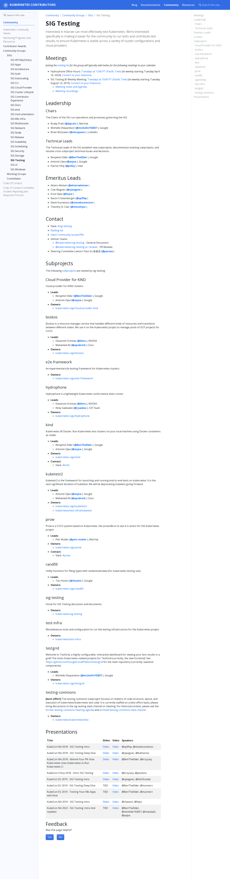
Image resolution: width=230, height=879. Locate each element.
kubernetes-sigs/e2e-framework (74, 378)
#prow (66, 555)
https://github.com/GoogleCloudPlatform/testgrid (74, 662)
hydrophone (201, 58)
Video (115, 746)
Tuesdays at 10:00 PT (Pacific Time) (107, 79)
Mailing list (57, 230)
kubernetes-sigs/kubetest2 (71, 506)
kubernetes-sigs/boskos (70, 353)
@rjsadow (80, 408)
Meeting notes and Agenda (71, 86)
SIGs (90, 15)
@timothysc (78, 206)
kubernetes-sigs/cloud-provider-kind (77, 308)
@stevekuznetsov (82, 202)
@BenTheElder (78, 157)
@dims (82, 340)
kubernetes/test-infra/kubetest (74, 510)
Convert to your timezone (77, 75)
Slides (106, 746)
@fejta (68, 194)
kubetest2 (200, 67)
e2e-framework (203, 54)
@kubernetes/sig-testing (70, 242)
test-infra (200, 84)
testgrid (199, 88)
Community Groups (73, 15)
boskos (199, 49)
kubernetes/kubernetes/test (72, 719)
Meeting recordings (67, 91)
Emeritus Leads (202, 32)
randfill (198, 75)
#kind (65, 465)
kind (197, 62)
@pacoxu (107, 251)
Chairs (198, 24)
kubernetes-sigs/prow (68, 547)
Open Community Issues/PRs (67, 234)
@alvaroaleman (78, 185)
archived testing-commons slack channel (123, 710)
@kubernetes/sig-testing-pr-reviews (77, 247)
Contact (198, 36)
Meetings (199, 15)
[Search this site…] (212, 5)
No (60, 837)
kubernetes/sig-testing (69, 614)
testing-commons (204, 92)
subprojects (69, 270)
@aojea (71, 161)
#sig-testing (64, 226)
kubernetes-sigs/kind (68, 457)
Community (52, 15)
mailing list (63, 65)
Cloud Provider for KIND (208, 45)
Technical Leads (204, 28)
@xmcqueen (77, 132)
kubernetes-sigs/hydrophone (73, 416)
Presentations (201, 97)
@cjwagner (74, 189)
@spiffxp (81, 198)
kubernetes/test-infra (68, 639)
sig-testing (200, 79)
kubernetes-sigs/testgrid (70, 683)
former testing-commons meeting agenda (70, 710)
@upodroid (78, 345)
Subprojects (200, 41)
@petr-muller (78, 539)
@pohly (70, 166)
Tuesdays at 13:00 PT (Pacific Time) (101, 71)
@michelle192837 (86, 128)
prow (198, 71)
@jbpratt (71, 123)
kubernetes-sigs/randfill (69, 588)
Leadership (200, 19)
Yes (50, 837)
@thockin (76, 580)
